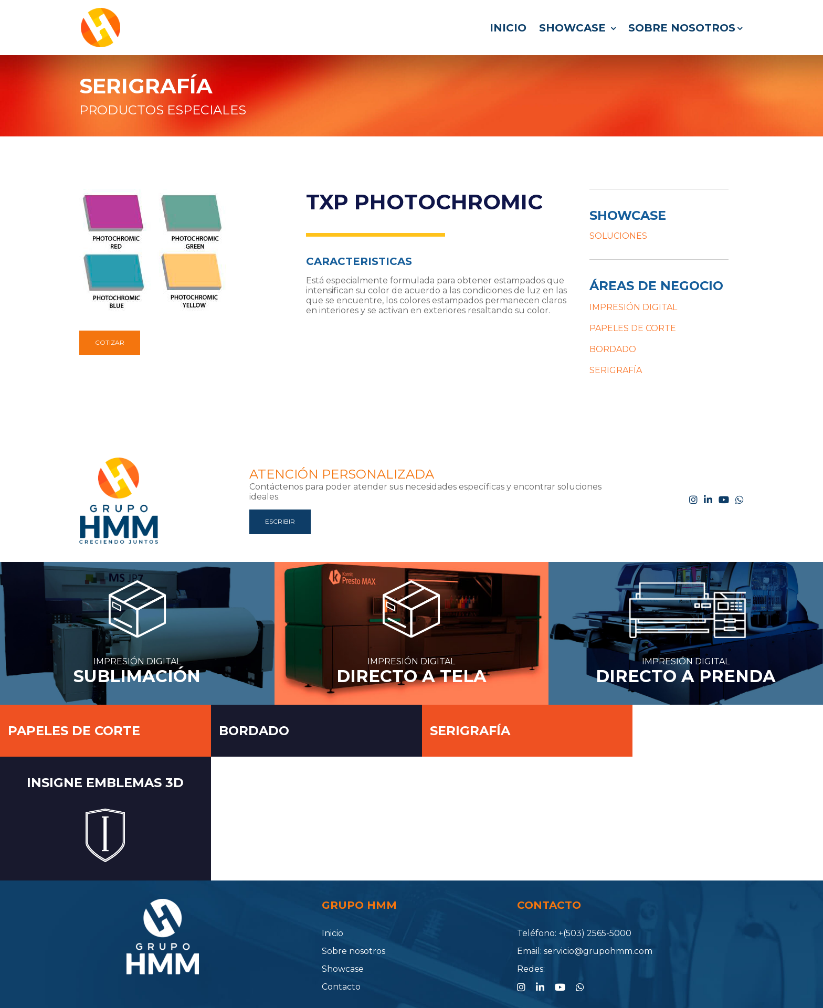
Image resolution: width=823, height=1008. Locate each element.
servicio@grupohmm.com (598, 899)
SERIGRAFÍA (146, 86)
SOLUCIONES (618, 236)
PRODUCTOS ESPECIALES (162, 110)
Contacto (341, 935)
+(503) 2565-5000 (594, 881)
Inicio (508, 28)
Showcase (577, 28)
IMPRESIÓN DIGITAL (633, 307)
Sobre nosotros (685, 28)
